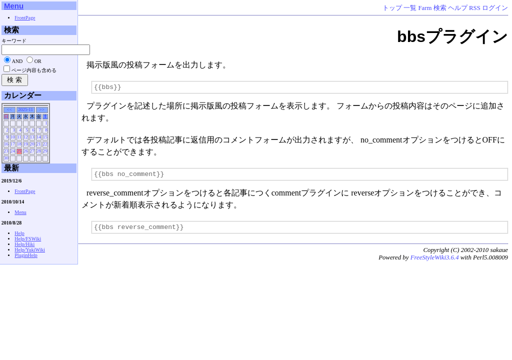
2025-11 (25, 109)
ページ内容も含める (34, 70)
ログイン (495, 8)
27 (32, 151)
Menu (14, 6)
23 (6, 151)
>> (42, 109)
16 (6, 144)
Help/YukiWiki (29, 249)
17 (12, 144)
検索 (440, 8)
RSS (474, 8)
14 (38, 137)
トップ (392, 8)
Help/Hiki (24, 244)
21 (38, 144)
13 (32, 137)
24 (12, 151)
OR (38, 61)
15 (45, 137)
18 (19, 144)
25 (19, 151)
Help (19, 233)
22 (45, 144)
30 (6, 158)
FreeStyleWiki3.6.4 (434, 262)
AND (17, 61)
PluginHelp (26, 255)
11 (19, 137)
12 (26, 137)
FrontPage (24, 17)
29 (45, 151)
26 (26, 151)
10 (12, 137)
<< (9, 109)
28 (38, 151)
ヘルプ (458, 8)
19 (26, 144)
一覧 (410, 8)
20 (32, 144)
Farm (425, 8)
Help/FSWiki (27, 239)
